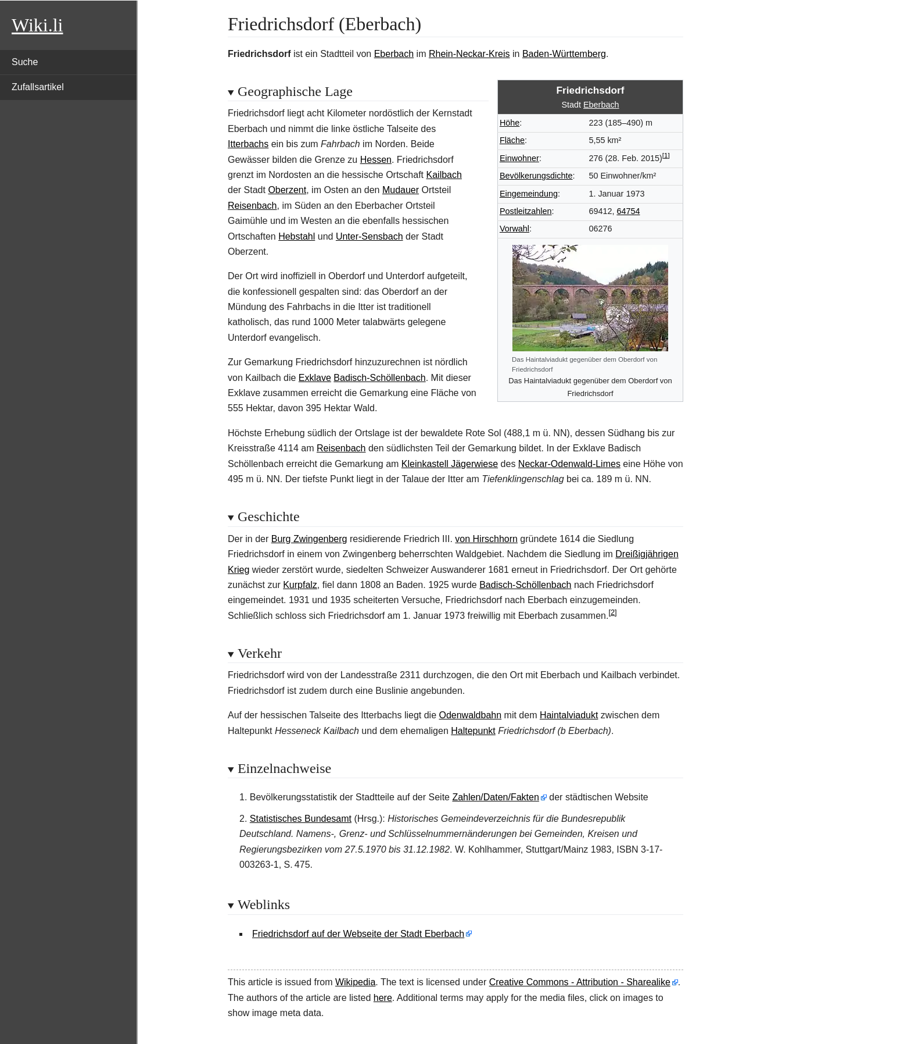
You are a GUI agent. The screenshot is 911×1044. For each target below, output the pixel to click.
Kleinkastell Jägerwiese (449, 464)
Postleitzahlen (526, 211)
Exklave (315, 378)
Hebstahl (296, 236)
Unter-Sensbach (369, 236)
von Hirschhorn (486, 539)
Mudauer (400, 190)
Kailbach (444, 175)
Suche (25, 62)
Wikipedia (355, 982)
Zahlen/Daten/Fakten (495, 797)
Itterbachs (248, 144)
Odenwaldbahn (470, 715)
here (383, 998)
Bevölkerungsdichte (536, 175)
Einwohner (519, 158)
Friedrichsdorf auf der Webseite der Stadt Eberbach (358, 934)
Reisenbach (252, 206)
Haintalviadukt (569, 715)
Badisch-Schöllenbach (379, 378)
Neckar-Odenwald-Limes (569, 464)
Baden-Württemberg (564, 54)
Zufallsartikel (38, 87)
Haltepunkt (473, 731)
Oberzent (287, 190)
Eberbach (394, 54)
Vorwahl (514, 228)
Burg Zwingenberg (309, 539)
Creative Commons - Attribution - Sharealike (579, 982)
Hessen (376, 160)
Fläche (512, 140)
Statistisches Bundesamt (301, 819)
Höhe (509, 122)
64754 (628, 211)
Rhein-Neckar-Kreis (469, 54)
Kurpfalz (300, 585)
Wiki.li (37, 25)
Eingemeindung (529, 193)
